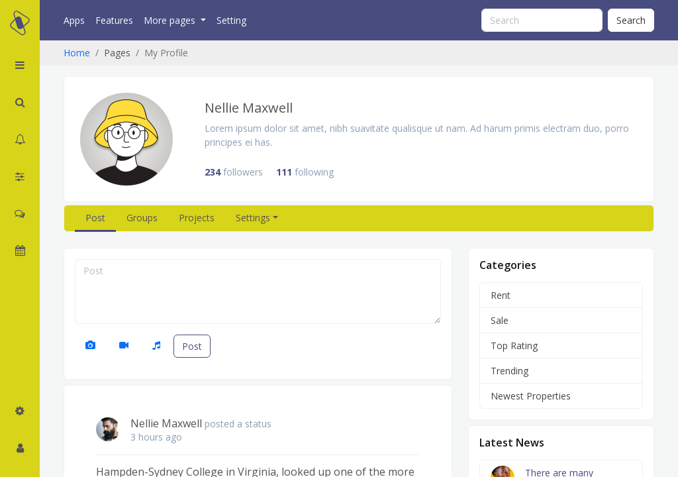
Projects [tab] (197, 217)
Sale (499, 320)
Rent (500, 295)
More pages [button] (171, 20)
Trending (509, 370)
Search (631, 20)
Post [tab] (95, 217)
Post (192, 346)
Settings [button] (253, 217)
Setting (231, 20)
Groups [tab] (142, 217)
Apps (74, 20)
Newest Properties (531, 396)
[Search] (542, 20)
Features (114, 20)
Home (77, 52)
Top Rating (514, 345)
